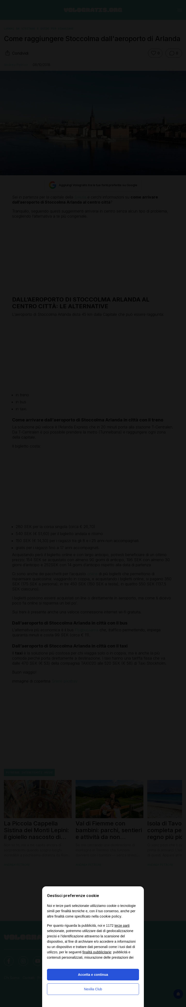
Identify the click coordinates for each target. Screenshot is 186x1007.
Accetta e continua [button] (93, 975)
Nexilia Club (93, 989)
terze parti (122, 925)
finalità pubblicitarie (96, 952)
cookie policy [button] (110, 916)
